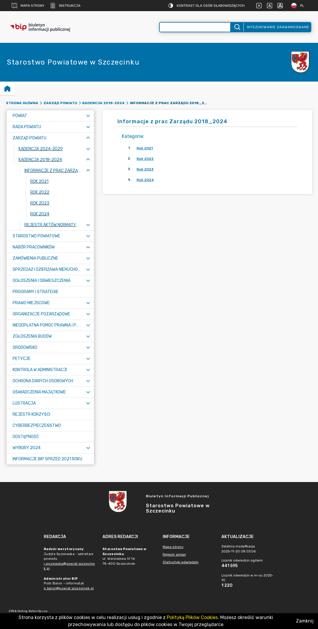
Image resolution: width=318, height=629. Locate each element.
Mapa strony (28, 5)
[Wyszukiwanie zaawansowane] (195, 27)
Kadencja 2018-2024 (103, 103)
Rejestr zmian (174, 554)
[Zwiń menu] (88, 138)
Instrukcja (65, 5)
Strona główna (22, 103)
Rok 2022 (145, 159)
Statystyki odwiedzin (180, 562)
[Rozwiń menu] (88, 115)
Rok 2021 (145, 148)
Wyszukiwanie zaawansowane (278, 27)
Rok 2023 (145, 169)
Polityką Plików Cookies (192, 617)
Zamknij (305, 621)
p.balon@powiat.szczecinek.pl (69, 588)
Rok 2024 (145, 180)
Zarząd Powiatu (60, 103)
